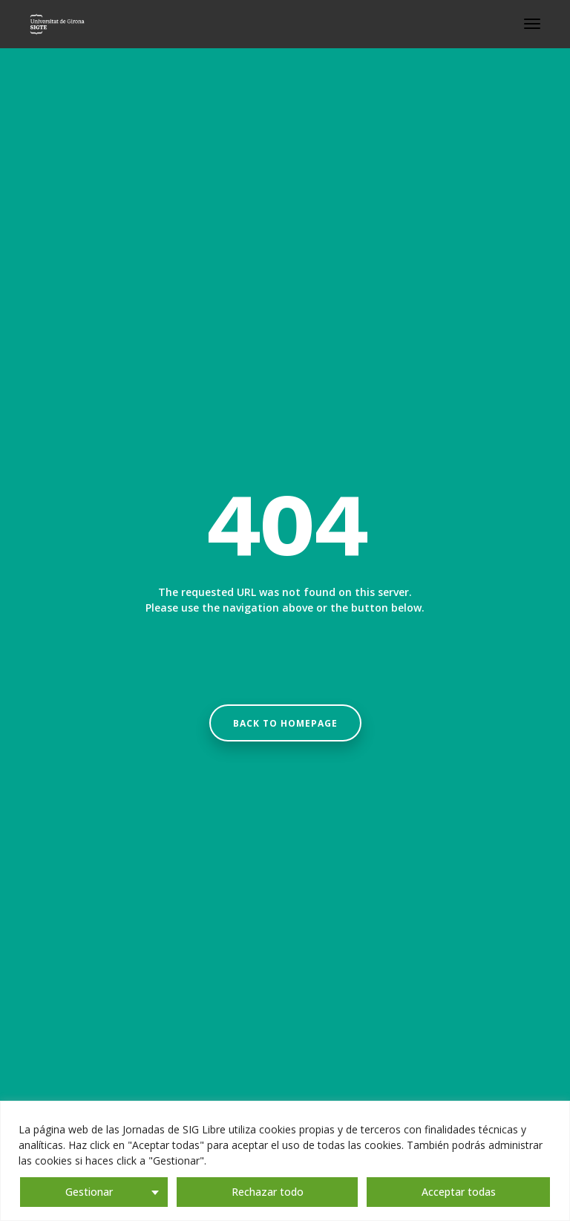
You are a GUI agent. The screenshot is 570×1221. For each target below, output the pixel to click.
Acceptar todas (459, 1192)
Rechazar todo (268, 1192)
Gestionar (89, 1192)
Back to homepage (285, 723)
